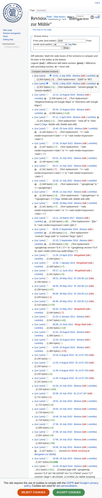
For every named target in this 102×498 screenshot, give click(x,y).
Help (97, 17)
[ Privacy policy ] (12, 143)
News (5, 36)
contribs (91, 75)
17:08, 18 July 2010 (62, 432)
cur (36, 83)
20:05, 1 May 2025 (62, 83)
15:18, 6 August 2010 (63, 355)
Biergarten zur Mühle (44, 454)
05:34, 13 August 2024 (64, 109)
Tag (70, 44)
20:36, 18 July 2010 (62, 393)
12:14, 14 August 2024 (64, 94)
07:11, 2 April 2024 (62, 117)
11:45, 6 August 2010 (63, 370)
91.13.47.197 (80, 393)
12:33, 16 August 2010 (64, 339)
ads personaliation (66, 485)
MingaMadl (79, 255)
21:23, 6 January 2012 (64, 316)
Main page (7, 30)
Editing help (8, 39)
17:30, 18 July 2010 (62, 424)
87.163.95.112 (81, 278)
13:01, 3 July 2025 (62, 75)
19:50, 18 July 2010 (62, 409)
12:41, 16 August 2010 (64, 332)
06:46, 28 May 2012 (63, 301)
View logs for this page (42, 30)
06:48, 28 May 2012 (63, 293)
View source (59, 16)
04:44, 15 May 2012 (63, 309)
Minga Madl (80, 324)
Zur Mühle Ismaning (77, 451)
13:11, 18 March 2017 (63, 218)
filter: (72, 44)
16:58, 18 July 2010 (62, 458)
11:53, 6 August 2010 (63, 362)
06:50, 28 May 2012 (63, 286)
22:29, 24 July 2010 (62, 385)
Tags (44, 124)
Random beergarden (12, 33)
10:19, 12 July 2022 (62, 180)
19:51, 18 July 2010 (62, 401)
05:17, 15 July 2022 (62, 166)
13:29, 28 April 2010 (63, 466)
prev (42, 75)
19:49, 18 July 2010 (62, 416)
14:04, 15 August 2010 (64, 347)
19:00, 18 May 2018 (63, 203)
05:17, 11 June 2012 (63, 270)
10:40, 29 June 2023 (63, 128)
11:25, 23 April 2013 (63, 255)
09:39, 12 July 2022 (62, 191)
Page (32, 10)
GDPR (70, 483)
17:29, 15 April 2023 (63, 143)
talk (83, 75)
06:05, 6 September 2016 (65, 229)
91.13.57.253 (82, 355)
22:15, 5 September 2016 (65, 240)
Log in (97, 3)
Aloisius (76, 75)
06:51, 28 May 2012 (63, 278)
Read (49, 16)
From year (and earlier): (45, 40)
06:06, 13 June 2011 (63, 324)
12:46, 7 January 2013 (64, 263)
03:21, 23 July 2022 (62, 158)
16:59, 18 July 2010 (62, 447)
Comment (41, 10)
